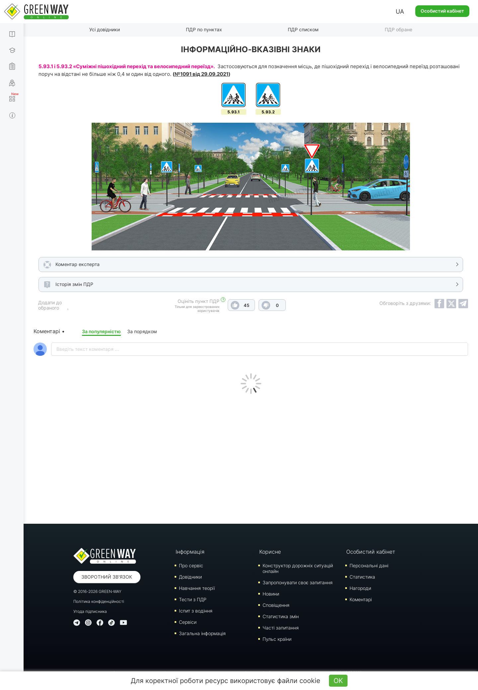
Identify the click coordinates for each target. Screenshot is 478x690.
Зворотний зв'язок (106, 577)
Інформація (190, 551)
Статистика (362, 577)
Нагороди (360, 588)
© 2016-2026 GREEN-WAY (97, 591)
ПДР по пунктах (204, 29)
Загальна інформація (202, 633)
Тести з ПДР (192, 599)
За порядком (142, 331)
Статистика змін (281, 616)
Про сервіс (191, 565)
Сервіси (188, 622)
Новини (271, 594)
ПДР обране (398, 29)
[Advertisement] (251, 457)
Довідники (190, 577)
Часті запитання (281, 627)
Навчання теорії (197, 588)
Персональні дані (369, 565)
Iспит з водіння (195, 611)
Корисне (270, 551)
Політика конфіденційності (98, 601)
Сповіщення (276, 605)
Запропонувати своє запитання (298, 582)
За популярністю (101, 331)
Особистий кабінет (442, 11)
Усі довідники (104, 29)
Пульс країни (277, 639)
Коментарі (361, 599)
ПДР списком (303, 29)
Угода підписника (90, 611)
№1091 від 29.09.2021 (201, 74)
